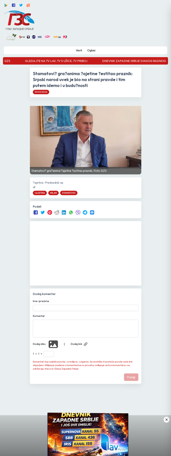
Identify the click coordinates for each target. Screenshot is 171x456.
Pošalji (131, 377)
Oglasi (91, 50)
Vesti (79, 50)
